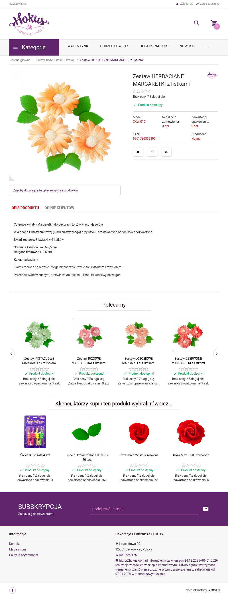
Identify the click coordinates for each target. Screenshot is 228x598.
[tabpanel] (114, 252)
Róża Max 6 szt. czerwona (191, 455)
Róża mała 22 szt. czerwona (139, 455)
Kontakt (14, 544)
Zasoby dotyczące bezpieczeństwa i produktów (45, 190)
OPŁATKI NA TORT (154, 46)
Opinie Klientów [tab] (59, 208)
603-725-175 (126, 555)
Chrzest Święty (114, 46)
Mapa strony (17, 549)
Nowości (187, 46)
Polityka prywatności (23, 555)
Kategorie (29, 47)
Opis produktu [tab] (25, 208)
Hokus (195, 138)
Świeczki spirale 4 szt (35, 455)
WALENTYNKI (78, 46)
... (207, 46)
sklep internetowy (196, 590)
